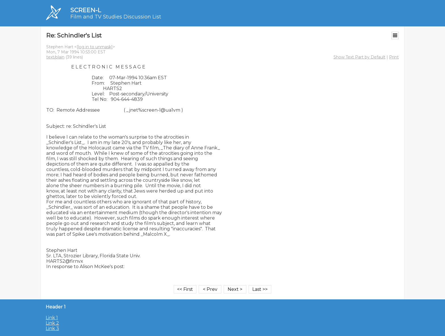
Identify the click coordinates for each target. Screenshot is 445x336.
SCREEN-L (85, 10)
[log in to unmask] (95, 46)
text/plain (55, 57)
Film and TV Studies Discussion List (115, 17)
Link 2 (52, 323)
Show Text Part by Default (359, 57)
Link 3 (52, 328)
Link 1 (52, 317)
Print (394, 57)
